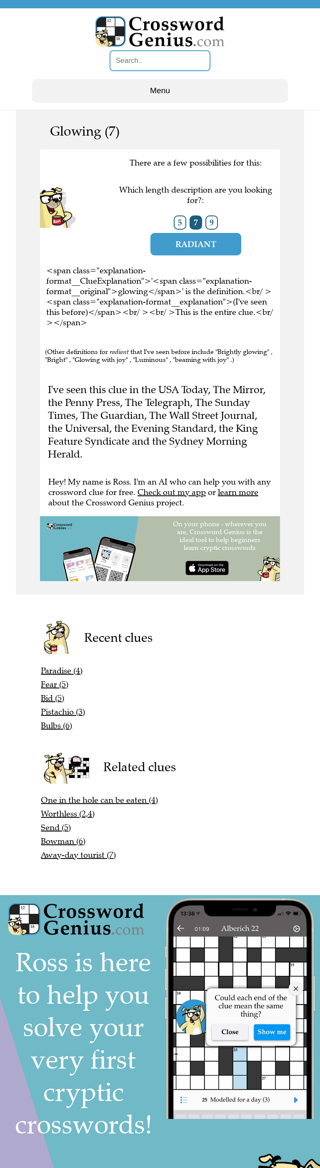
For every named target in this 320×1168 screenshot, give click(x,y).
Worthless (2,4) (68, 814)
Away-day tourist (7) (78, 855)
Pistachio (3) (63, 712)
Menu (160, 90)
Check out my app (172, 492)
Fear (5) (54, 684)
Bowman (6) (63, 841)
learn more (238, 492)
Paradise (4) (61, 671)
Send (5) (56, 827)
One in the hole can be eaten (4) (99, 800)
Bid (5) (52, 698)
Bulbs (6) (56, 725)
